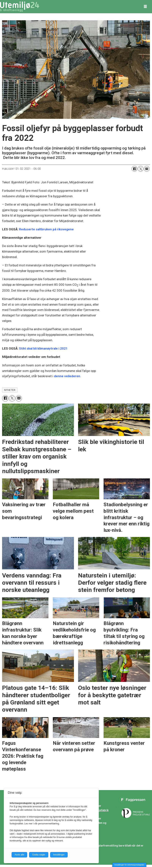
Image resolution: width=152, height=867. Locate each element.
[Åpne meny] (145, 6)
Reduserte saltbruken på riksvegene (46, 229)
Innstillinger (59, 854)
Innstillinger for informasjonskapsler (129, 865)
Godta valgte (38, 854)
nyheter (10, 389)
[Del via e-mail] (147, 169)
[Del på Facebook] (134, 169)
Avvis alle (19, 854)
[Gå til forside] (19, 7)
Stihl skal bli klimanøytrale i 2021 (43, 348)
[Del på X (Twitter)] (140, 169)
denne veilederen (67, 376)
